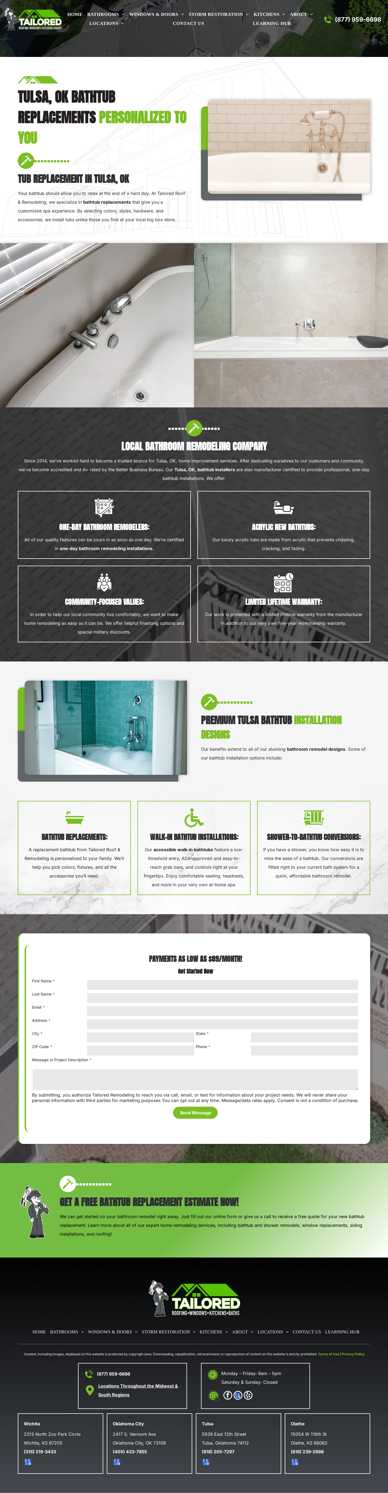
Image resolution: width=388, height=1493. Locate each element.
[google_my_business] (238, 1396)
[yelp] (248, 1396)
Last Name (41, 994)
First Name (41, 981)
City (35, 1033)
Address (39, 1020)
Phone (201, 1046)
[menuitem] (74, 14)
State (200, 1033)
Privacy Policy (353, 1354)
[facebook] (227, 1396)
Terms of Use (328, 1354)
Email (36, 1007)
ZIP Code (40, 1046)
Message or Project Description (60, 1059)
